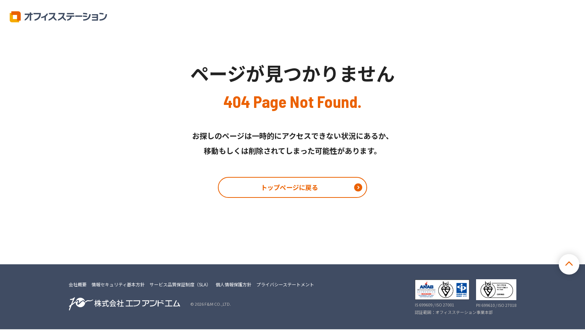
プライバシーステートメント (285, 285)
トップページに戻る (289, 188)
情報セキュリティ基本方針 (118, 285)
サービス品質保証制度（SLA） (180, 285)
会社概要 (78, 285)
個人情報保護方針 (233, 285)
